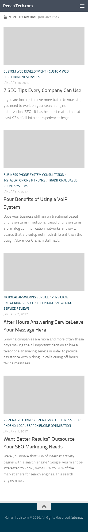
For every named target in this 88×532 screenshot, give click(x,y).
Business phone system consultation (34, 175)
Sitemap (77, 517)
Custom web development (25, 71)
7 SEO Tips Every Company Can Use (42, 90)
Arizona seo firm (17, 420)
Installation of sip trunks (25, 180)
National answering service (26, 297)
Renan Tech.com (18, 5)
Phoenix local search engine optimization (37, 426)
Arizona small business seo (56, 420)
